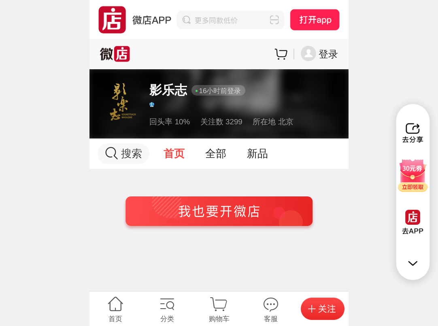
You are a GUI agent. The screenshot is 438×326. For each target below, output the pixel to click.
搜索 (123, 153)
